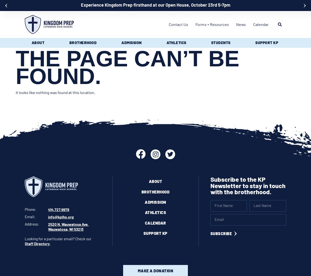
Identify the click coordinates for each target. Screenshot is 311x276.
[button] (6, 6)
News (241, 24)
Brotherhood (156, 192)
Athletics (155, 212)
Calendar (261, 24)
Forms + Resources (212, 24)
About (155, 181)
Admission (155, 202)
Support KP (155, 233)
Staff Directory (37, 243)
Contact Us (178, 24)
